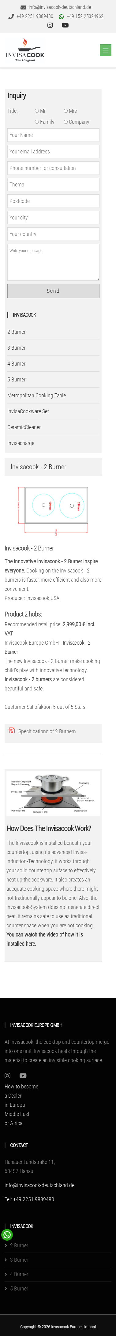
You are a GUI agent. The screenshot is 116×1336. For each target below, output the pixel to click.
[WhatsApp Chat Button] (7, 1234)
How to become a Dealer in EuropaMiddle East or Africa (21, 1104)
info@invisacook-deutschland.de (39, 1185)
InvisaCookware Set (28, 411)
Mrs (70, 111)
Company (76, 122)
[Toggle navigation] (105, 50)
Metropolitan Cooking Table (36, 395)
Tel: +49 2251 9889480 (29, 1199)
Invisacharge (20, 443)
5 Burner (16, 379)
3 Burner (16, 347)
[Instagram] (7, 1075)
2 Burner (16, 332)
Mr (40, 111)
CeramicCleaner (24, 427)
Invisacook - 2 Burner (29, 548)
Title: (12, 111)
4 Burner (16, 363)
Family (44, 122)
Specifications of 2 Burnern (47, 731)
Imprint (90, 1326)
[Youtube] (23, 1075)
